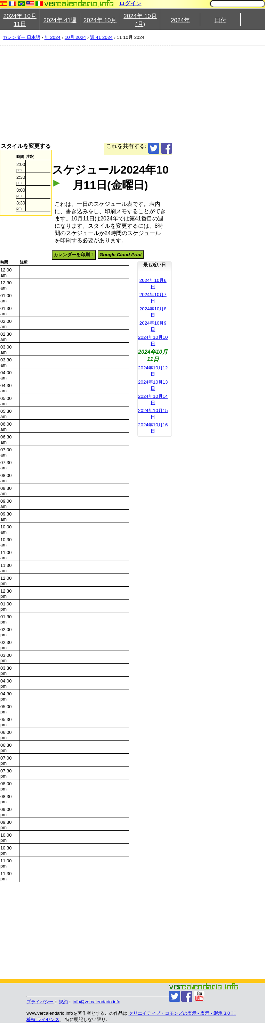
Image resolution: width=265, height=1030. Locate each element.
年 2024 (53, 37)
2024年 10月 (100, 20)
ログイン (130, 3)
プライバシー (40, 1001)
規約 (63, 1001)
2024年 (180, 20)
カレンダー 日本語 (21, 37)
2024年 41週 (60, 20)
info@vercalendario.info (96, 1001)
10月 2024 (75, 37)
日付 (220, 20)
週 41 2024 (101, 37)
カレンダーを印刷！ (74, 254)
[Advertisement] (120, 94)
